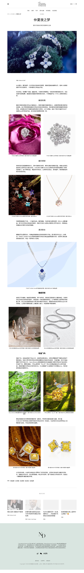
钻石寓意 (22, 480)
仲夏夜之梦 (18, 14)
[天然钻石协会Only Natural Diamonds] (42, 4)
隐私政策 (48, 563)
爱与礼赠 (42, 10)
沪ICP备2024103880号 (58, 566)
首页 (8, 14)
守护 (37, 10)
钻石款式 (27, 480)
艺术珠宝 (17, 480)
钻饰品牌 (32, 480)
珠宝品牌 (12, 480)
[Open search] (72, 4)
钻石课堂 (54, 10)
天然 (28, 10)
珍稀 (32, 10)
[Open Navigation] (11, 4)
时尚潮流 (48, 10)
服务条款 (37, 563)
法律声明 (42, 563)
